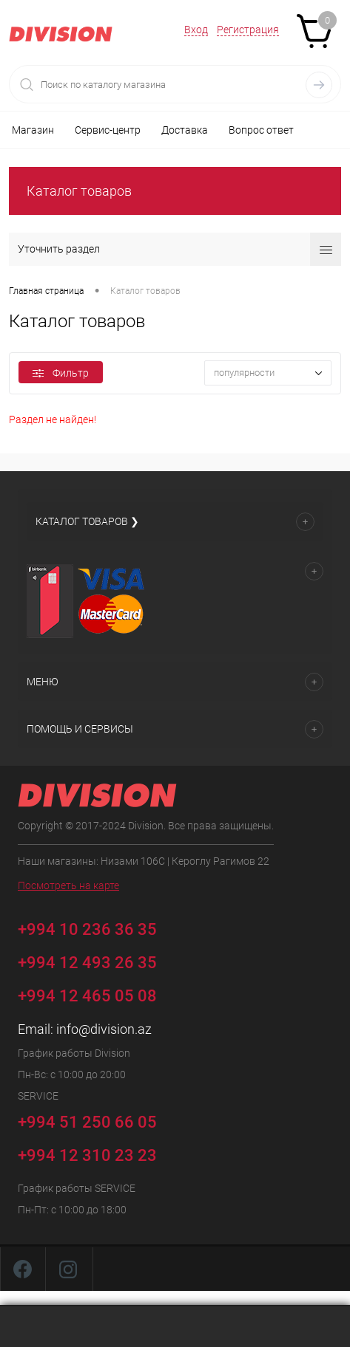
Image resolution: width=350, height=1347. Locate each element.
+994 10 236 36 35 (98, 927)
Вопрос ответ (261, 130)
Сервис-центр (108, 130)
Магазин (33, 130)
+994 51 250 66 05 (98, 1120)
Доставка (184, 130)
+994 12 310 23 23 (87, 1155)
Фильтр (61, 373)
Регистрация (248, 29)
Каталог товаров (79, 191)
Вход (196, 29)
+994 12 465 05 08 (87, 996)
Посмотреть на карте (68, 885)
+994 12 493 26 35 (87, 962)
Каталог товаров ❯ (87, 521)
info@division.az (104, 1029)
